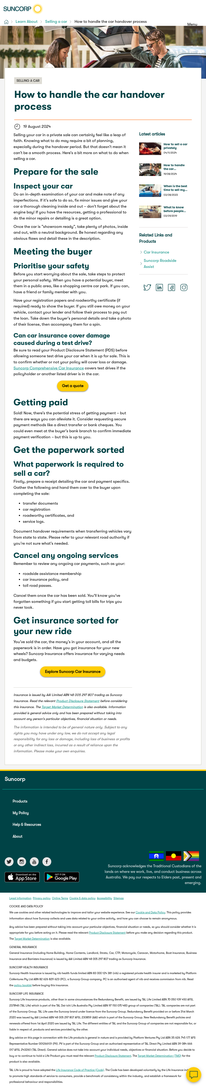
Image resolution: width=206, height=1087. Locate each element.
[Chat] (194, 1075)
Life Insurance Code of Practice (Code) (80, 1070)
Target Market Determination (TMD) (159, 1055)
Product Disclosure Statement (77, 701)
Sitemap (118, 898)
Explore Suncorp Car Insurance (72, 671)
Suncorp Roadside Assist (160, 263)
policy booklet (23, 985)
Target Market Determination (62, 707)
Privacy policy (42, 898)
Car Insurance (156, 252)
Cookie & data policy (82, 898)
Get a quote (72, 386)
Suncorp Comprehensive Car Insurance (49, 368)
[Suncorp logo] (23, 9)
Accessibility (104, 898)
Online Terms (60, 898)
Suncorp (15, 779)
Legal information (20, 898)
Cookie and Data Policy (150, 912)
